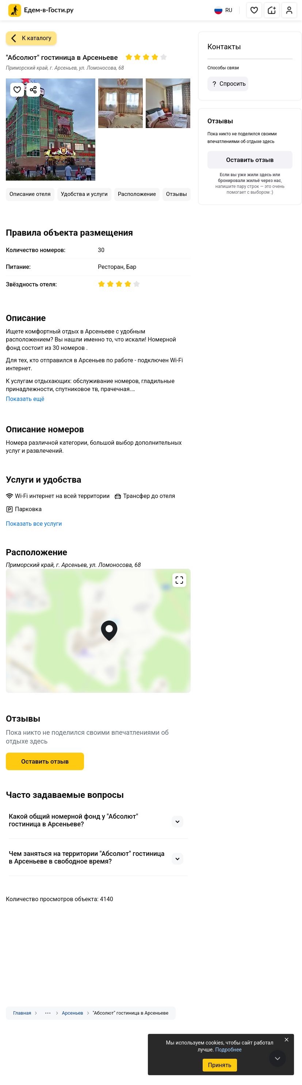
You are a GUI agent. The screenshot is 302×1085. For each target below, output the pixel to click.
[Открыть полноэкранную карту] (98, 631)
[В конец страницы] (277, 1058)
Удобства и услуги (84, 194)
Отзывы (176, 194)
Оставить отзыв (45, 761)
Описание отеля (30, 194)
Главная (22, 1013)
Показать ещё (25, 398)
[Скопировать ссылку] (33, 90)
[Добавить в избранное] (17, 90)
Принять (219, 1065)
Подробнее (228, 1050)
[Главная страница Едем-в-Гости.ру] (41, 10)
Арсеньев (72, 1013)
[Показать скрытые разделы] (47, 1013)
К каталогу (28, 38)
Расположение (137, 194)
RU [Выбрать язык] (223, 10)
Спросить (228, 84)
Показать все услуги (34, 523)
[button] (254, 10)
